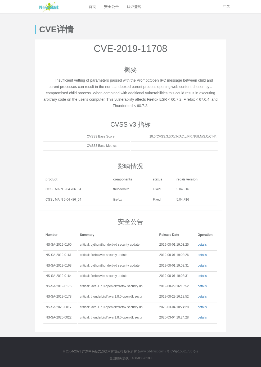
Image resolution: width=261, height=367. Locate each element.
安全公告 (111, 7)
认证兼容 (134, 7)
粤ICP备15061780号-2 (182, 351)
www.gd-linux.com (152, 351)
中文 (226, 6)
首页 (92, 7)
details (202, 244)
